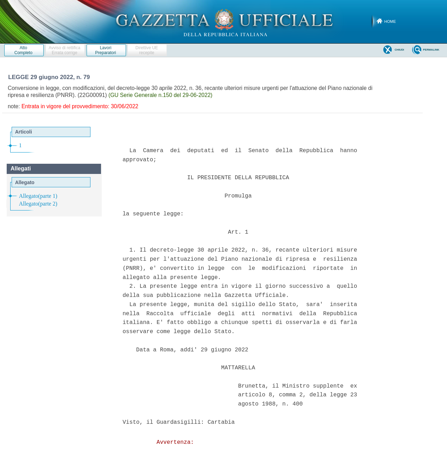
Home (390, 21)
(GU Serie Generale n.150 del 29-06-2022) (160, 95)
